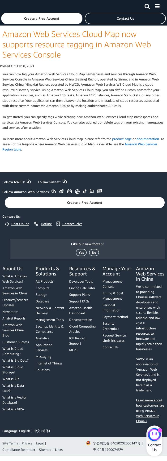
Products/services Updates (15, 302)
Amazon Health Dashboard (80, 310)
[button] (41, 18)
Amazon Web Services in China (14, 290)
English (24, 431)
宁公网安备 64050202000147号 (116, 443)
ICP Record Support (77, 340)
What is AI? (10, 379)
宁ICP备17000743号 (108, 450)
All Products (44, 281)
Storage (41, 295)
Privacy (27, 443)
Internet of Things (49, 363)
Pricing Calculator (82, 288)
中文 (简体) (42, 431)
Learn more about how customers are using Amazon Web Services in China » (150, 410)
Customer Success (15, 342)
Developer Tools (81, 281)
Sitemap (45, 450)
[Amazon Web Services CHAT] (154, 435)
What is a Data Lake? (13, 388)
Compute (42, 288)
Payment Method (115, 317)
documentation (148, 139)
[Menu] (157, 5)
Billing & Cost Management (113, 295)
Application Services (44, 347)
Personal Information (111, 307)
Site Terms (10, 443)
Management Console (112, 283)
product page (122, 139)
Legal (40, 443)
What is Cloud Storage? (12, 369)
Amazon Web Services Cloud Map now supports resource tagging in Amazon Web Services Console (76, 44)
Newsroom (10, 312)
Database (42, 301)
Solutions (43, 370)
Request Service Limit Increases (114, 337)
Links (59, 450)
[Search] (147, 5)
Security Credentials (111, 326)
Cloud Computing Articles (82, 328)
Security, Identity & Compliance (50, 328)
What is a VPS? (13, 409)
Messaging (43, 357)
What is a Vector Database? (14, 399)
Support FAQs (79, 301)
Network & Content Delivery (50, 310)
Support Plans (79, 295)
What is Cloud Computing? (12, 351)
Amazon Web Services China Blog (13, 330)
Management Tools (50, 320)
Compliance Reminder (18, 450)
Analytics (42, 338)
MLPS (73, 350)
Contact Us (111, 347)
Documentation (80, 320)
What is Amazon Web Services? (14, 278)
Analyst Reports (14, 318)
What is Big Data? (15, 360)
